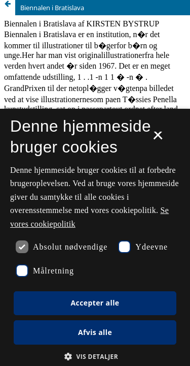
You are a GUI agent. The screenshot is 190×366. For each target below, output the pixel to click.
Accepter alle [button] (94, 303)
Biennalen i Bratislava (52, 7)
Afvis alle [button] (95, 332)
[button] (95, 356)
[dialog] (95, 237)
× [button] (158, 139)
